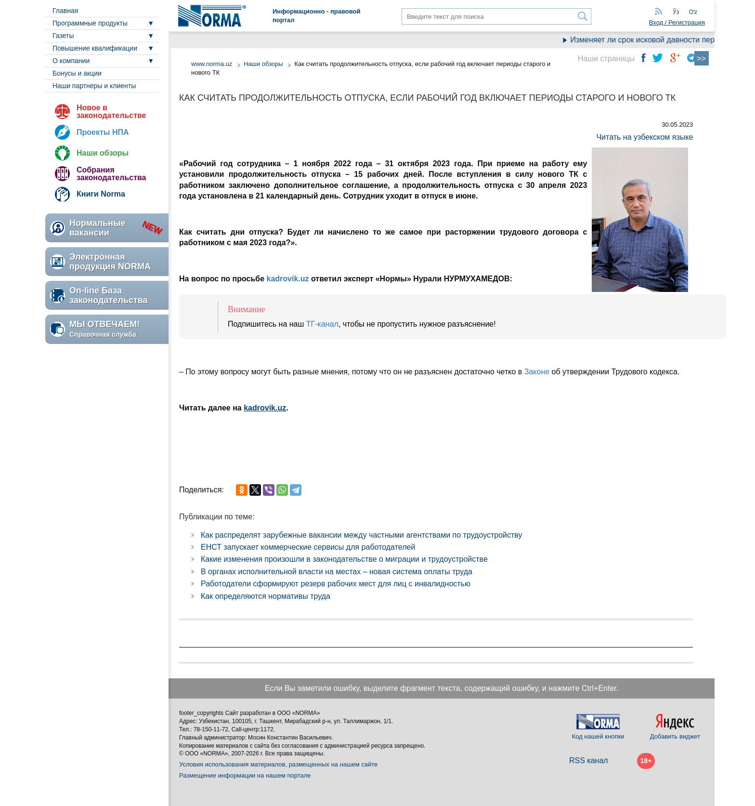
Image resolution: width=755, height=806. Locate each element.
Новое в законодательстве (111, 111)
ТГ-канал (322, 324)
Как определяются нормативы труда (265, 596)
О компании (71, 61)
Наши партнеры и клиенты (94, 86)
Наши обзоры (103, 153)
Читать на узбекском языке (644, 137)
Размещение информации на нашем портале (245, 775)
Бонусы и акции (77, 73)
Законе (536, 372)
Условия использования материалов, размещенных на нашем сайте (278, 764)
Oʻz (693, 12)
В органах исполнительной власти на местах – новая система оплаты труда (336, 572)
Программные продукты (90, 23)
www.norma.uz (211, 63)
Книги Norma (101, 194)
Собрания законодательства (111, 173)
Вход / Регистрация (677, 22)
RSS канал (588, 760)
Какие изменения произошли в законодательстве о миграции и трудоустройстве (344, 559)
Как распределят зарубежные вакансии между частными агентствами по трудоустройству (361, 535)
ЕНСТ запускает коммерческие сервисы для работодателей (308, 547)
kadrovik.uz (287, 279)
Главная (65, 10)
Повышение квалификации (94, 48)
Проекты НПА (103, 132)
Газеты (63, 36)
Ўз (676, 12)
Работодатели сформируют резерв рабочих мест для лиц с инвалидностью (335, 584)
